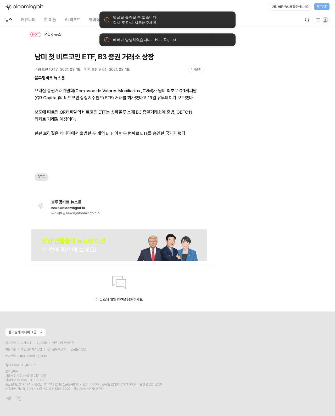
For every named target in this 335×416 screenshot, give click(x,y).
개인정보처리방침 (31, 349)
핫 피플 (50, 19)
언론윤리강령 (78, 349)
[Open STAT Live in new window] (299, 7)
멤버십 (94, 19)
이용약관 (10, 349)
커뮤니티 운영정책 (63, 343)
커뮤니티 (28, 19)
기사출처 (196, 69)
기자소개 (26, 343)
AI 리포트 (73, 19)
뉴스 (9, 19)
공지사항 (10, 343)
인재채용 (42, 343)
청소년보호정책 (56, 349)
